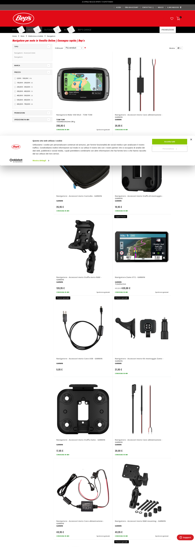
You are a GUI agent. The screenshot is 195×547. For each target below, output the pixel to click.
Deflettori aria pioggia (64, 505)
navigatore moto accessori (126, 450)
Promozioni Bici (18, 513)
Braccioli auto (61, 522)
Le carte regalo (18, 501)
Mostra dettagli (39, 25)
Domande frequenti (150, 493)
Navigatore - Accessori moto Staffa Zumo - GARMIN (67, 201)
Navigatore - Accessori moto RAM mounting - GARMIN (164, 201)
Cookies (146, 509)
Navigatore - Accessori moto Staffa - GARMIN (67, 255)
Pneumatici (103, 493)
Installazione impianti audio (109, 505)
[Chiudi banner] (191, 5)
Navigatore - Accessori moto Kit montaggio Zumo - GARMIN (164, 146)
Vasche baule (61, 509)
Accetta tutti (169, 6)
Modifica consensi (150, 513)
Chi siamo (16, 489)
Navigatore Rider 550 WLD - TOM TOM (68, 89)
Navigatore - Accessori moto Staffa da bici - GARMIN (67, 366)
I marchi (59, 489)
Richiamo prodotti (149, 518)
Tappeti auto (60, 513)
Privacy (145, 505)
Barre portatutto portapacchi (66, 493)
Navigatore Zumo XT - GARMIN (99, 255)
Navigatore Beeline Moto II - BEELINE (68, 421)
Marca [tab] (17, 65)
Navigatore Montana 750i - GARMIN (166, 365)
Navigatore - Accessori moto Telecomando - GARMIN (99, 366)
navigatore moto (107, 450)
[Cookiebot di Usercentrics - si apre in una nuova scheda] (16, 25)
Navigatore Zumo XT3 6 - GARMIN (166, 255)
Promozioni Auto (18, 505)
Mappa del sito (18, 518)
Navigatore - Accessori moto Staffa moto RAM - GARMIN (67, 146)
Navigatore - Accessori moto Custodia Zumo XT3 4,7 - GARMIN (68, 311)
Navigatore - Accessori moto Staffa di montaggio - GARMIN (166, 90)
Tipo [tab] (16, 46)
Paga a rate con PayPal (151, 497)
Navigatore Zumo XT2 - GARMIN (100, 144)
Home (14, 36)
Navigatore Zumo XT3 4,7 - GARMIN (133, 255)
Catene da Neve (62, 497)
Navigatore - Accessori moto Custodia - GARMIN (133, 89)
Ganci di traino (104, 501)
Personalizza (170, 13)
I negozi (15, 493)
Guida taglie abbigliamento (109, 513)
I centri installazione (19, 497)
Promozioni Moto (18, 509)
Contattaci (146, 489)
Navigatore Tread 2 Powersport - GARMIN (131, 365)
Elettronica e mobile (35, 36)
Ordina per (59, 48)
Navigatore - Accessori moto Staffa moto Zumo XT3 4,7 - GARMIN (100, 311)
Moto (22, 36)
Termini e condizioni (150, 501)
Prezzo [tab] (17, 72)
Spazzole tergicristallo (64, 518)
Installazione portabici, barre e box (112, 509)
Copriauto (59, 501)
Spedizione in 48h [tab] (21, 119)
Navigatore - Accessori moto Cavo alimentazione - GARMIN (101, 90)
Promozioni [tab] (19, 113)
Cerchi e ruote (104, 497)
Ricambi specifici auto (107, 489)
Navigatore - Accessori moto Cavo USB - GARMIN (133, 144)
